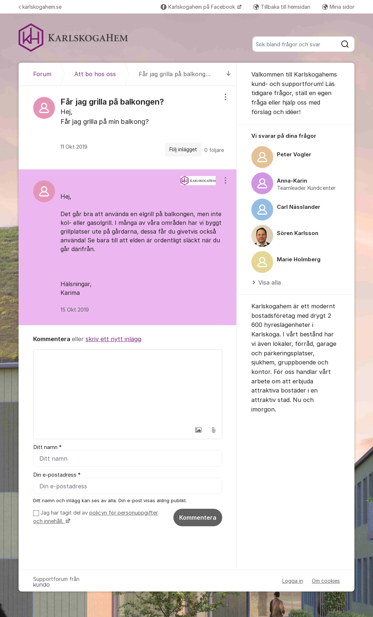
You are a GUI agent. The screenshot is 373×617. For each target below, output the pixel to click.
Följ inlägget (183, 149)
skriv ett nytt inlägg (113, 339)
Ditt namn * (47, 447)
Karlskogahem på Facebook (198, 7)
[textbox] (128, 386)
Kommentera (197, 517)
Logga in (292, 581)
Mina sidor (338, 7)
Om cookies (326, 581)
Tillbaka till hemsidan (281, 7)
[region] (128, 127)
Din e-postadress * (57, 475)
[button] (198, 430)
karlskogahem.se (40, 7)
